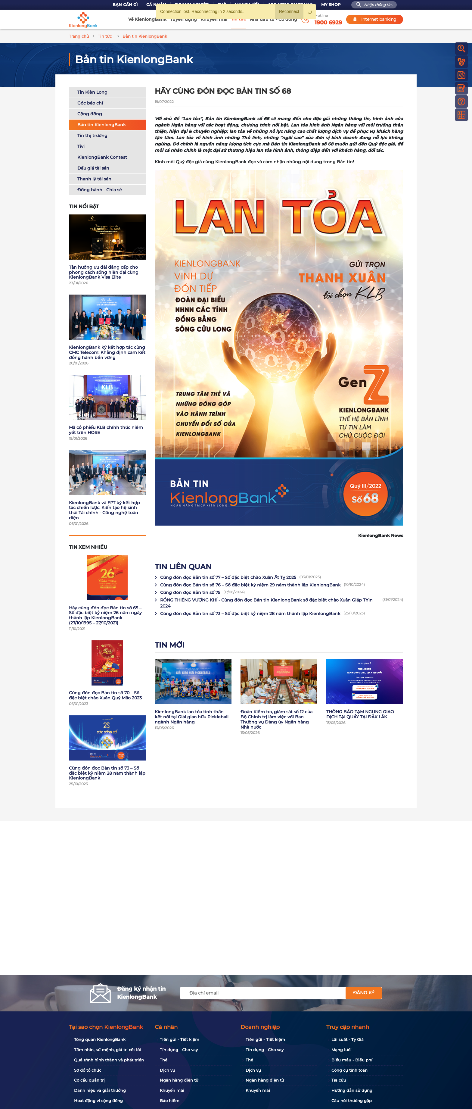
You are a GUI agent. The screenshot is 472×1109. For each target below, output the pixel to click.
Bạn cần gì (125, 4)
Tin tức (238, 19)
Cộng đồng (89, 113)
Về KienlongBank (147, 19)
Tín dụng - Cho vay (179, 1049)
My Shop (331, 4)
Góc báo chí (90, 102)
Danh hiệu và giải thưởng (100, 1090)
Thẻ (163, 1059)
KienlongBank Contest (102, 156)
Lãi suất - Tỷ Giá (347, 1039)
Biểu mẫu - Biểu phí (351, 1059)
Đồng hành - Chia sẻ (99, 189)
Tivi (81, 145)
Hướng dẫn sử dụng (351, 1090)
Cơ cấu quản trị (89, 1080)
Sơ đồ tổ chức (87, 1070)
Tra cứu (338, 1080)
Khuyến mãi (213, 19)
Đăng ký (363, 992)
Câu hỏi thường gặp (351, 1100)
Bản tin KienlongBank (101, 124)
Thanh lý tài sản (94, 178)
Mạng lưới (341, 1049)
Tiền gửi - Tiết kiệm (179, 1039)
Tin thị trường (92, 134)
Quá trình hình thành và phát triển (109, 1059)
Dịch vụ (167, 1070)
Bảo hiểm (169, 1100)
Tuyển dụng (183, 19)
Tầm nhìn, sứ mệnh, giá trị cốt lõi (107, 1049)
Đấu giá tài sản (93, 167)
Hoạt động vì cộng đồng (98, 1100)
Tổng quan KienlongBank (100, 1039)
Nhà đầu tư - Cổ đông (273, 19)
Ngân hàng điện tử (179, 1080)
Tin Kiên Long (92, 91)
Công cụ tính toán (349, 1070)
